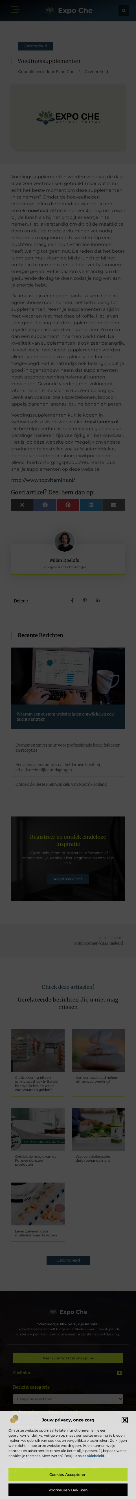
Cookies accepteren (68, 1474)
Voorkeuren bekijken (68, 1490)
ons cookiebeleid (89, 1456)
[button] (125, 1420)
